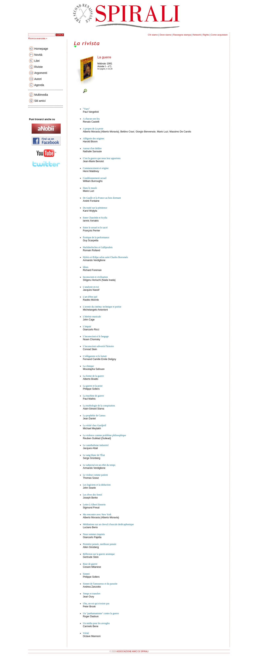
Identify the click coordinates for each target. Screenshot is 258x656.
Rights (206, 35)
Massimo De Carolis (180, 131)
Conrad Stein (90, 349)
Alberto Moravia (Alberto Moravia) (101, 131)
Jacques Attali (90, 448)
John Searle (89, 487)
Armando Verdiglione (94, 260)
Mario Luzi (162, 131)
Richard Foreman (92, 270)
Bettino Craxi (127, 131)
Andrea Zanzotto (92, 586)
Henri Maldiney (91, 171)
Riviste (38, 66)
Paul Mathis (89, 398)
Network (197, 35)
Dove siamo (165, 35)
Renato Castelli (91, 121)
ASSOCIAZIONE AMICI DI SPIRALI (133, 651)
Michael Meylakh (92, 428)
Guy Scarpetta (90, 240)
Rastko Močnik (91, 299)
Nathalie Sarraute (92, 151)
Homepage (41, 48)
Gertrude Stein (91, 557)
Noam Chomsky (91, 339)
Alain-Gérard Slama (93, 408)
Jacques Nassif (91, 290)
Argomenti (40, 73)
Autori (38, 79)
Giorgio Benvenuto (146, 131)
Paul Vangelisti (91, 111)
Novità (38, 54)
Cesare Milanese (92, 567)
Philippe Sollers (91, 388)
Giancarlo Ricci (91, 329)
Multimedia (41, 94)
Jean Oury (88, 596)
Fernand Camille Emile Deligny (99, 359)
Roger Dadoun (91, 616)
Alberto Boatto (90, 379)
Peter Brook (89, 606)
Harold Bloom (90, 141)
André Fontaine (91, 200)
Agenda (39, 85)
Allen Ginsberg (91, 547)
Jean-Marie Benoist (93, 161)
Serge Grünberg (91, 458)
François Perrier (91, 230)
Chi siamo (153, 35)
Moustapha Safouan (93, 369)
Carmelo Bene (90, 626)
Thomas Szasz (91, 478)
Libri (37, 60)
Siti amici (40, 100)
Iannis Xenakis (91, 220)
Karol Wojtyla (90, 210)
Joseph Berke (90, 497)
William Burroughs (92, 181)
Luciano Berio (90, 527)
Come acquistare (219, 35)
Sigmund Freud (91, 507)
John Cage (89, 319)
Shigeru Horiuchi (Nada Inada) (99, 280)
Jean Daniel (89, 418)
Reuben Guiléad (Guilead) (97, 438)
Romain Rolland (91, 250)
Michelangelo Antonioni (95, 309)
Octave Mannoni (91, 636)
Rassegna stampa (182, 35)
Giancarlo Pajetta (92, 537)
